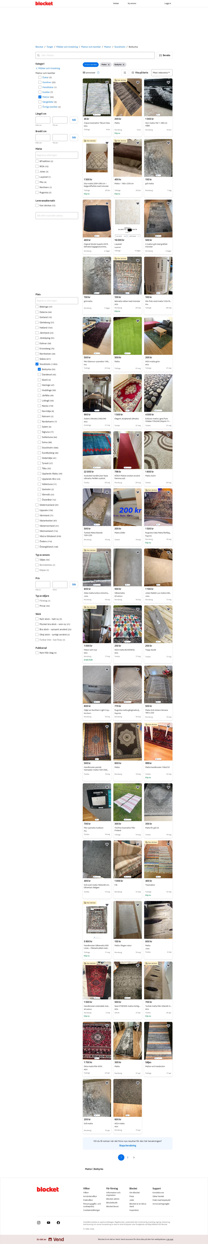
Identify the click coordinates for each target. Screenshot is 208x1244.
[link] (48, 68)
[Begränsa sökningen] (57, 155)
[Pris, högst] (60, 584)
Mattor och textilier (91, 46)
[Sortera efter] (162, 72)
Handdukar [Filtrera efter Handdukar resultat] (49, 87)
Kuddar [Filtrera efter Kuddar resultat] (47, 92)
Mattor (107, 46)
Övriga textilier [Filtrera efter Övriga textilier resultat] (51, 106)
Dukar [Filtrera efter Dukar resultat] (47, 77)
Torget (50, 46)
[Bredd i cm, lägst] (43, 137)
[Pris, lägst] (43, 584)
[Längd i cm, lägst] (43, 120)
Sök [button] (74, 120)
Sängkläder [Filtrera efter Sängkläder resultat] (49, 102)
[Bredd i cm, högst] (60, 137)
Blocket (39, 46)
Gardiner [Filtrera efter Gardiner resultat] (49, 82)
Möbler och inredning (67, 46)
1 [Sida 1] (121, 1157)
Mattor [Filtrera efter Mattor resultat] (48, 97)
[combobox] (95, 55)
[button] (164, 55)
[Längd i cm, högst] (60, 120)
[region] (97, 97)
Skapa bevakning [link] (127, 1145)
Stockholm (119, 46)
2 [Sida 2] (127, 1157)
